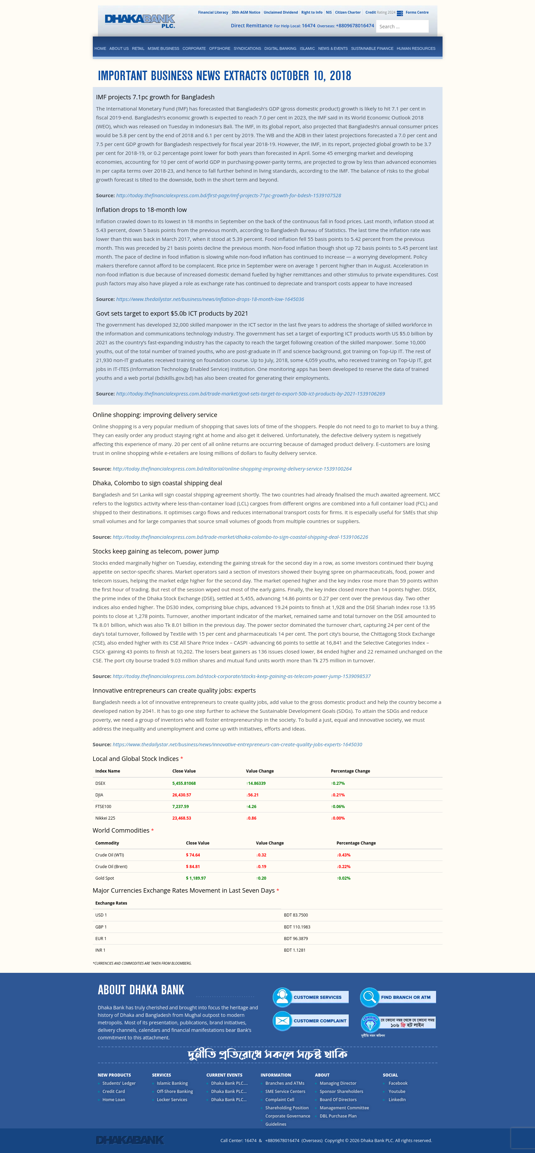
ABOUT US (119, 48)
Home (100, 48)
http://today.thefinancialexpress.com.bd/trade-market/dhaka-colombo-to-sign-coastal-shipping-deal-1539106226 (240, 536)
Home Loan (114, 1099)
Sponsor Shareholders (341, 1091)
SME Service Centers (285, 1091)
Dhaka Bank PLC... (229, 1091)
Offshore (219, 48)
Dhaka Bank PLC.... (229, 1083)
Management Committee (344, 1108)
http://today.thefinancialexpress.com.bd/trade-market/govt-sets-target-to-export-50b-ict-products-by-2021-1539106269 (250, 393)
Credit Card (114, 1091)
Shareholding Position (287, 1108)
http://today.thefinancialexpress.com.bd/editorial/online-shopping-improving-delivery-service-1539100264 (232, 468)
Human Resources (416, 48)
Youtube (396, 1091)
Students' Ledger (119, 1083)
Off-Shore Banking (175, 1091)
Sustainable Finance (372, 48)
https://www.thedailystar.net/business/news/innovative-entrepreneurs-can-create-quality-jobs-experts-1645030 (237, 744)
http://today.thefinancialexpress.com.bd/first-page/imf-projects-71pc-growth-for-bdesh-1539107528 (228, 195)
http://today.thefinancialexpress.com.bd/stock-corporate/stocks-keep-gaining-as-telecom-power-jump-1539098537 (242, 676)
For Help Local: (294, 25)
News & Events (333, 48)
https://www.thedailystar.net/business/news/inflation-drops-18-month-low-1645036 (210, 299)
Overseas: (345, 25)
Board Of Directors (338, 1099)
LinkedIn (397, 1099)
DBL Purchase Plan (338, 1116)
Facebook (397, 1083)
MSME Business (163, 48)
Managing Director (338, 1083)
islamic (307, 48)
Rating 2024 (379, 12)
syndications (247, 48)
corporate (194, 48)
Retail (138, 48)
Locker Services (172, 1099)
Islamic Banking (172, 1083)
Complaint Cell (279, 1099)
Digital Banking (280, 48)
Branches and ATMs (284, 1083)
